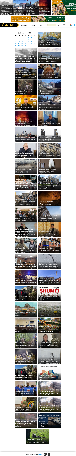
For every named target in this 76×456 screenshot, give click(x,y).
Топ (41, 25)
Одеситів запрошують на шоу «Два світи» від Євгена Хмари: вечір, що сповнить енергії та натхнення (25, 106)
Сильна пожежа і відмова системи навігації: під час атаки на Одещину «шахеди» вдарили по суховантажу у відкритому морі (25, 138)
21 (19, 43)
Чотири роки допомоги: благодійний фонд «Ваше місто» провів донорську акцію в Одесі (24, 392)
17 (28, 41)
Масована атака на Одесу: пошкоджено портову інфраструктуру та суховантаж (24, 360)
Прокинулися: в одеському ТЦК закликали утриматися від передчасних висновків (23, 409)
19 (34, 41)
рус (59, 25)
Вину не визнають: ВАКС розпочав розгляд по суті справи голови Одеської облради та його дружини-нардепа (25, 329)
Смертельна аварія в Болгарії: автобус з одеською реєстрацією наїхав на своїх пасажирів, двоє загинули (24, 344)
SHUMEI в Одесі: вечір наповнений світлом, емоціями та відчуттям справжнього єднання (49, 297)
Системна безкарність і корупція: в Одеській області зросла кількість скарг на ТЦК (25, 297)
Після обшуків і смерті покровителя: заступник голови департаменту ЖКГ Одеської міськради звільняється (48, 233)
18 (31, 41)
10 (28, 39)
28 (19, 45)
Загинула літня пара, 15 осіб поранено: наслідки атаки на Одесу (47, 202)
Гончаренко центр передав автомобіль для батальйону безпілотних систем (48, 43)
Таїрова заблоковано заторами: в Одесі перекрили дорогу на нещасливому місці (19, 12)
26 (34, 43)
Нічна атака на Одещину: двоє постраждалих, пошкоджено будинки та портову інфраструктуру (45, 10)
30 (25, 45)
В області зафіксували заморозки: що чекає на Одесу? (49, 314)
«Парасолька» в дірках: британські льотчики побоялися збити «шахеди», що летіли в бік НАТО (49, 59)
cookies (40, 454)
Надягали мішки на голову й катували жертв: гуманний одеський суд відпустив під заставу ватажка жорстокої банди (25, 281)
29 (22, 45)
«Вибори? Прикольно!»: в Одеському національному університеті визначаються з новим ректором (49, 154)
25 (31, 43)
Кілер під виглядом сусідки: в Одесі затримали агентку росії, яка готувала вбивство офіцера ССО (49, 344)
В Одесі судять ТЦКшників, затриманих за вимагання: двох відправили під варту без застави (25, 265)
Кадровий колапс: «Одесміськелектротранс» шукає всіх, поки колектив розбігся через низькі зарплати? (49, 281)
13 (15, 41)
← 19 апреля (6, 447)
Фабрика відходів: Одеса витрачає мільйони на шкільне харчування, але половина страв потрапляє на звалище (49, 329)
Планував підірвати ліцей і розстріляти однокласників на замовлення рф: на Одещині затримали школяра (24, 249)
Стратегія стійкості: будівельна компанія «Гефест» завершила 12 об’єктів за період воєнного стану (48, 217)
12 (34, 39)
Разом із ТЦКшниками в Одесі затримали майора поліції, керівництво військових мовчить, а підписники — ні (48, 408)
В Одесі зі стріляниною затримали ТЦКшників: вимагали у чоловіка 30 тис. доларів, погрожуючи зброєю (25, 423)
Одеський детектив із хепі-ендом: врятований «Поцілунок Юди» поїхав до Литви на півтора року (25, 218)
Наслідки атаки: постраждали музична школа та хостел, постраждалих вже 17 (47, 171)
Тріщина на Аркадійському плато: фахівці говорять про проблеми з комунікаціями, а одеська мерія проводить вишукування (49, 265)
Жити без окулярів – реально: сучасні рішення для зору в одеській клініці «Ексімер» (49, 249)
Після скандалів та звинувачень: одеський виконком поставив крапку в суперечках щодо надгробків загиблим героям (48, 138)
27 (15, 45)
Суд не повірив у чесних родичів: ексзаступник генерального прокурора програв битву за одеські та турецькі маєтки (25, 154)
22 (22, 43)
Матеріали (23, 25)
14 (19, 41)
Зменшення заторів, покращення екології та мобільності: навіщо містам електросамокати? (48, 186)
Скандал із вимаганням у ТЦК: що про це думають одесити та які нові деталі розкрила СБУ (24, 376)
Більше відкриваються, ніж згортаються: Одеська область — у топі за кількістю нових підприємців (49, 376)
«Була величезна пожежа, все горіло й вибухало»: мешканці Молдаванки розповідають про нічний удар (25, 202)
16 (25, 41)
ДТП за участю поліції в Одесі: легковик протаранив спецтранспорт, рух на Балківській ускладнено (32, 10)
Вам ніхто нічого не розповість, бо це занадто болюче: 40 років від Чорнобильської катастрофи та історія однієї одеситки (25, 59)
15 (22, 41)
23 (25, 43)
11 (31, 39)
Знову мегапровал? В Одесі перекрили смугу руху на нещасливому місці (23, 171)
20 (15, 43)
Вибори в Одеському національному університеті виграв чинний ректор (49, 123)
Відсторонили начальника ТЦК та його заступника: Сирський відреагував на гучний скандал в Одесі (49, 392)
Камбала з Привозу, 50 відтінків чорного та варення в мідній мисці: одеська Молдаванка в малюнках (49, 361)
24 (28, 43)
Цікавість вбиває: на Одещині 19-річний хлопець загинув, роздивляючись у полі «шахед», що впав (48, 424)
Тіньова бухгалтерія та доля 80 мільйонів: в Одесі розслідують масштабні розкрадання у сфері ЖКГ (25, 186)
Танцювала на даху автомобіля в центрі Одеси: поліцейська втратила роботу (24, 91)
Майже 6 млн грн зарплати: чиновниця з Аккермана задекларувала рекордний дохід (48, 75)
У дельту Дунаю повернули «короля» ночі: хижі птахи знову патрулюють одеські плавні (36, 440)
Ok (45, 454)
